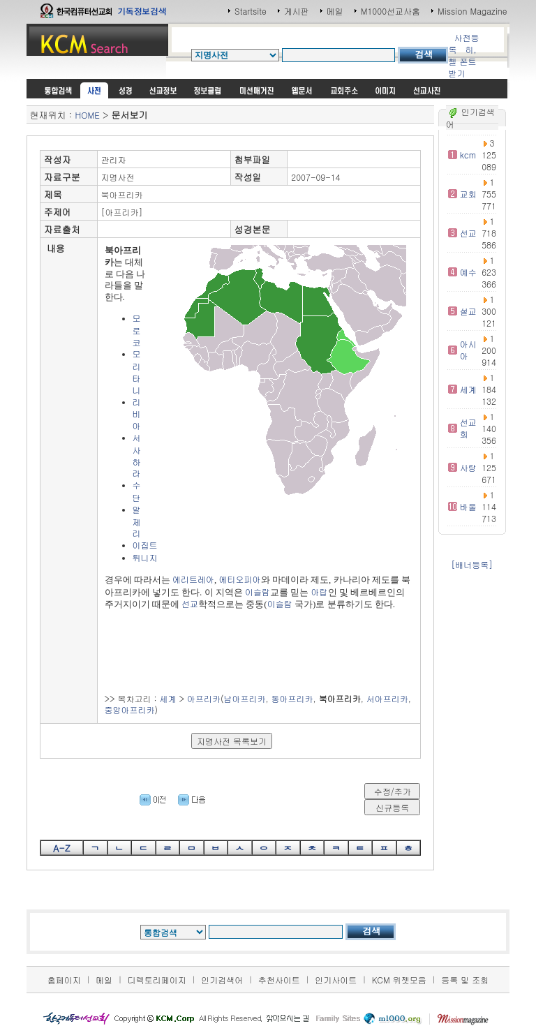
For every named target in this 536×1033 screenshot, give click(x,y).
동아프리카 (292, 698)
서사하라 (137, 455)
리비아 (137, 414)
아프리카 (204, 698)
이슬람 (257, 591)
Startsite (250, 11)
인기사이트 (336, 980)
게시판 (296, 11)
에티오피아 (240, 579)
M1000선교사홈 (390, 11)
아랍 (319, 591)
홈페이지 (64, 980)
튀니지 (145, 557)
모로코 (137, 330)
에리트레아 (193, 579)
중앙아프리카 (130, 709)
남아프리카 (245, 698)
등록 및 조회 (465, 980)
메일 (335, 11)
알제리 (137, 521)
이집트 (145, 545)
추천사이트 (279, 980)
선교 (189, 603)
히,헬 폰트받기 (462, 61)
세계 (168, 698)
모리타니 (137, 371)
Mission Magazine (472, 11)
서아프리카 (387, 698)
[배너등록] (472, 564)
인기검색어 (222, 980)
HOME (87, 115)
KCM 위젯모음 (399, 980)
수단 (137, 491)
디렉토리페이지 (157, 980)
